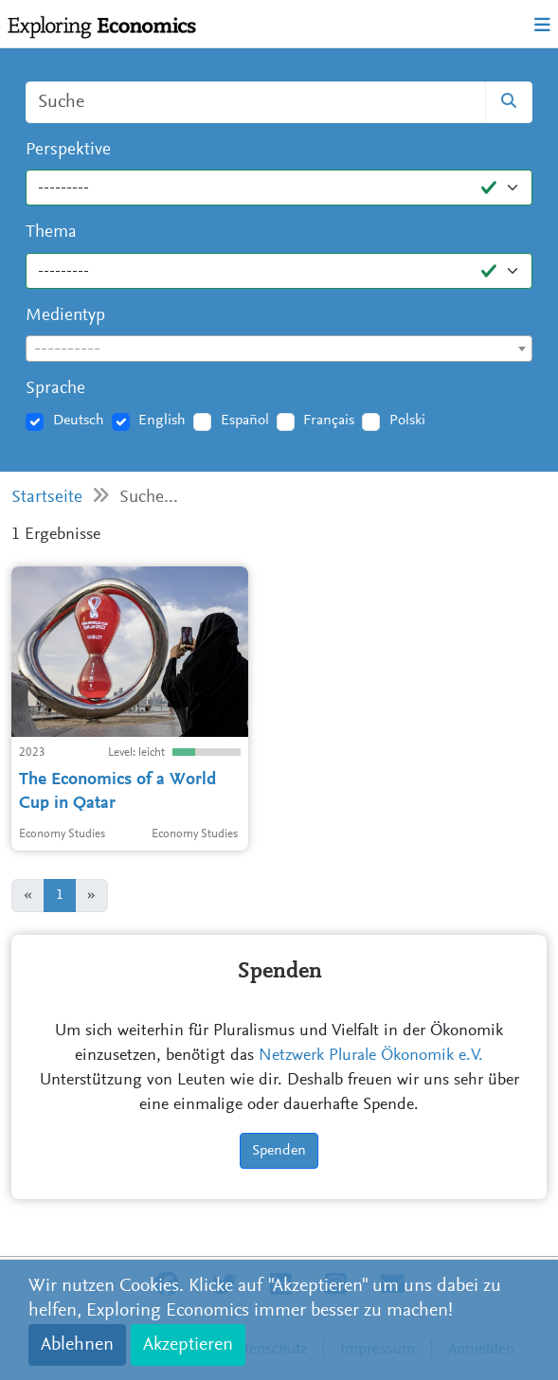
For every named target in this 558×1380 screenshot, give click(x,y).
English (162, 420)
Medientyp (65, 316)
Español (245, 420)
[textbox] (279, 349)
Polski (407, 420)
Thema (51, 233)
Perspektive (68, 150)
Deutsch (78, 420)
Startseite (46, 498)
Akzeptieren (188, 1344)
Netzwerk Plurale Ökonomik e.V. (371, 1056)
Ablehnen (77, 1344)
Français (328, 420)
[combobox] (279, 348)
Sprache (55, 389)
